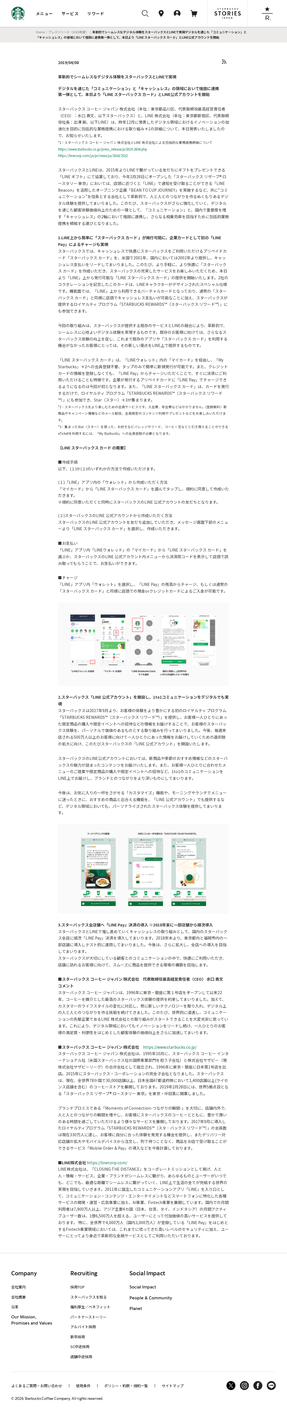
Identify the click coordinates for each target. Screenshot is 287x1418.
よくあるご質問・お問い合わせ (36, 1385)
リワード (96, 13)
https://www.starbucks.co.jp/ (169, 1047)
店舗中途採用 (81, 1356)
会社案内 (18, 1287)
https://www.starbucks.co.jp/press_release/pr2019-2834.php (102, 149)
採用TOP (77, 1287)
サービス (70, 13)
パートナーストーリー (88, 1317)
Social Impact (142, 1287)
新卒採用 (77, 1336)
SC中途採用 (79, 1346)
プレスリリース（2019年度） (68, 32)
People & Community (150, 1298)
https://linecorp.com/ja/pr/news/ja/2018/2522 (93, 155)
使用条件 (83, 1385)
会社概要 (18, 1297)
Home (40, 32)
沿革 (14, 1306)
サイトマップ (173, 1385)
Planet (135, 1309)
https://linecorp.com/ (107, 1162)
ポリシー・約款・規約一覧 (126, 1385)
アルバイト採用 (83, 1326)
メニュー (44, 13)
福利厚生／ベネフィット (90, 1306)
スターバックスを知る (88, 1297)
